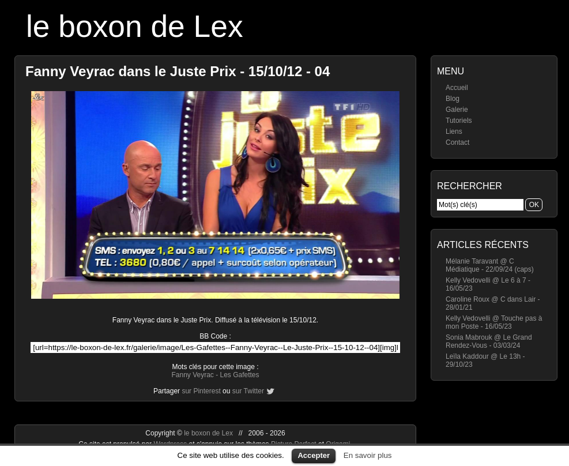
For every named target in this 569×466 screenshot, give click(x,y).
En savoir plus (368, 455)
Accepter (313, 455)
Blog (452, 99)
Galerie (457, 110)
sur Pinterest (201, 391)
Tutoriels (459, 120)
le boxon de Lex (134, 26)
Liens (454, 131)
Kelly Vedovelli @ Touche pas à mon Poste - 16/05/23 (494, 322)
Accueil (457, 88)
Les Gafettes (239, 375)
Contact (457, 142)
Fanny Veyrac (192, 375)
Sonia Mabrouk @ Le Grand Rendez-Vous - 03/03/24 (489, 341)
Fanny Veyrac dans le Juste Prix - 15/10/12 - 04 (177, 71)
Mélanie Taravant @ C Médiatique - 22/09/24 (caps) (490, 265)
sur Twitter (248, 391)
